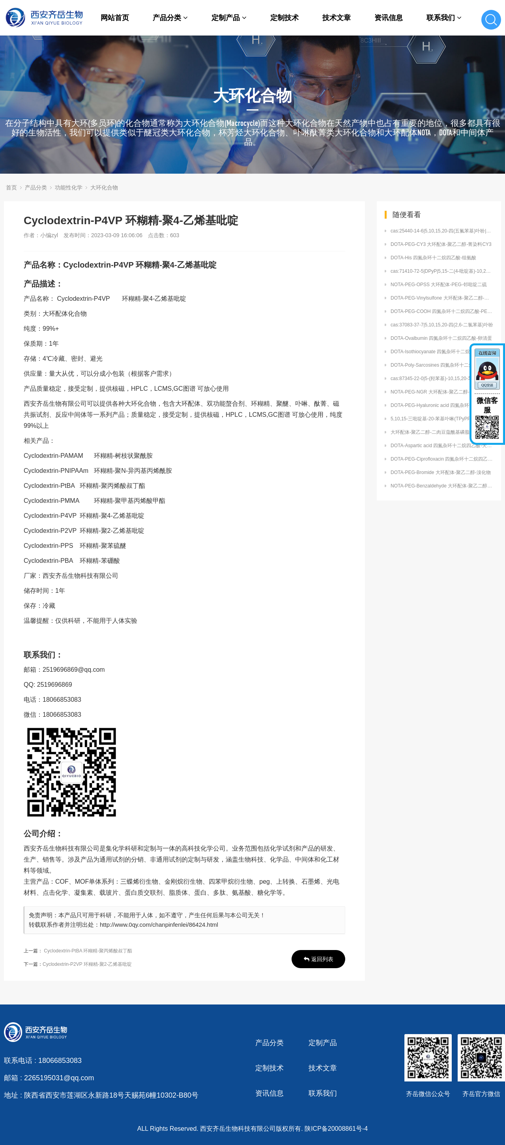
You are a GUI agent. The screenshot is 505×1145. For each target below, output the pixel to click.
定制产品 (229, 18)
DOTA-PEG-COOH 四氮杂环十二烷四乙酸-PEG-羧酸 (442, 311)
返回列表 (318, 959)
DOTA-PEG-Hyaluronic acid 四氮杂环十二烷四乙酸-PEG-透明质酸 (442, 405)
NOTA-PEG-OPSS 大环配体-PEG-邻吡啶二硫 (439, 284)
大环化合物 (104, 187)
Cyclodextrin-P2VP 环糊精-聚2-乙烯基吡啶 (87, 964)
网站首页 (115, 18)
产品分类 (170, 18)
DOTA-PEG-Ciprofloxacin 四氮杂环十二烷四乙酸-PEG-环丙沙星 (442, 459)
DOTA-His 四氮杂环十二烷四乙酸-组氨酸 (433, 257)
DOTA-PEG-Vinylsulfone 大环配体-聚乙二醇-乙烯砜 (442, 298)
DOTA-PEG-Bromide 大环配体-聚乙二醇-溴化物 (441, 472)
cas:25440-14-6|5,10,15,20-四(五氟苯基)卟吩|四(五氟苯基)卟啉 (442, 231)
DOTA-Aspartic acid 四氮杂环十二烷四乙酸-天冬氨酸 (442, 445)
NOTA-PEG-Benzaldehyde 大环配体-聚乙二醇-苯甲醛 (442, 486)
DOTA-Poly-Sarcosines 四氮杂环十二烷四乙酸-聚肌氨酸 (442, 365)
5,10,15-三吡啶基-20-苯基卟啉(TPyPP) (431, 419)
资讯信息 (388, 18)
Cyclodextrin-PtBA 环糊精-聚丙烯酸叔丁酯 (88, 951)
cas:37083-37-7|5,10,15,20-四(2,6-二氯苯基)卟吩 (442, 325)
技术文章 (336, 18)
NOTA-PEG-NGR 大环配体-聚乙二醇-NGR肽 (437, 392)
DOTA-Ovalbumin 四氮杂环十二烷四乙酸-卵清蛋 (441, 338)
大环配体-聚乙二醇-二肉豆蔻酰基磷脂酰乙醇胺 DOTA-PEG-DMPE (442, 432)
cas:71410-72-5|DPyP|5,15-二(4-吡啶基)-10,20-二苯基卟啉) (442, 271)
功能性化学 (68, 187)
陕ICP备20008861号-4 (336, 1128)
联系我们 (444, 18)
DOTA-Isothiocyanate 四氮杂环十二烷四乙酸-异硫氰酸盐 (442, 351)
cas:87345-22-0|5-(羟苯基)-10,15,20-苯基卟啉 (439, 378)
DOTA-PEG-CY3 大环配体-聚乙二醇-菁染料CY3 (441, 244)
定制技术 (284, 18)
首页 (11, 187)
